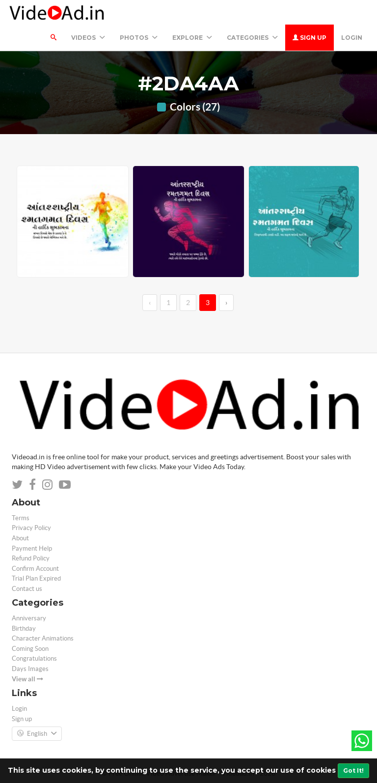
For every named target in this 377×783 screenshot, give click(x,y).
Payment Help (32, 548)
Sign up (309, 37)
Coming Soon (30, 648)
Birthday (24, 628)
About (20, 538)
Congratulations (34, 658)
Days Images (30, 668)
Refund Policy (31, 558)
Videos (88, 37)
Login (351, 37)
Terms (20, 518)
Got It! (353, 770)
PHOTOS (139, 37)
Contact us (27, 588)
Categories (252, 37)
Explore (192, 37)
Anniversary (29, 618)
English (36, 734)
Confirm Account (35, 568)
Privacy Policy (31, 527)
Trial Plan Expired (36, 578)
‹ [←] (150, 303)
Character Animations (43, 638)
